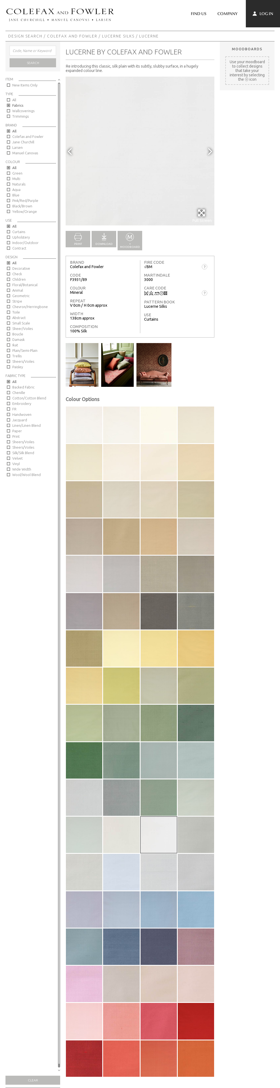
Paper (17, 431)
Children (19, 279)
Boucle (17, 334)
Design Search (25, 36)
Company (227, 13)
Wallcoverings (23, 111)
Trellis (17, 356)
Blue (15, 195)
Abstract (19, 318)
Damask (18, 339)
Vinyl (16, 464)
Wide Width (21, 469)
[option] (140, 151)
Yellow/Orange (24, 211)
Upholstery (21, 237)
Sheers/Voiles (23, 361)
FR (14, 409)
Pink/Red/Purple (25, 200)
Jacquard (19, 420)
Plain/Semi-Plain (24, 350)
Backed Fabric (23, 387)
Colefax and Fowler (72, 36)
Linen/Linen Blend (26, 425)
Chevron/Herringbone (30, 307)
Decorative (21, 268)
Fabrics (18, 105)
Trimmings (20, 116)
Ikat (15, 345)
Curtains (18, 232)
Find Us (198, 13)
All (14, 100)
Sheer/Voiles (22, 328)
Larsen (17, 147)
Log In (263, 13)
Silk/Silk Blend (23, 453)
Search (33, 63)
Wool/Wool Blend (26, 475)
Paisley (17, 367)
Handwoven (21, 414)
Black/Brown (22, 206)
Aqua (16, 190)
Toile (16, 312)
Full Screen (202, 216)
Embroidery (21, 403)
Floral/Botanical (24, 285)
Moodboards (247, 49)
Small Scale (21, 323)
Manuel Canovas (25, 153)
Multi (16, 179)
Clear (33, 1080)
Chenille (18, 392)
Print (16, 436)
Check (17, 274)
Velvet (17, 458)
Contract (19, 248)
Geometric (21, 296)
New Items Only (24, 85)
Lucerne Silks (118, 36)
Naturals (18, 184)
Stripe (17, 301)
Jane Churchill (23, 142)
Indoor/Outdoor (25, 243)
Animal (17, 290)
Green (17, 173)
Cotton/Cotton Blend (29, 398)
